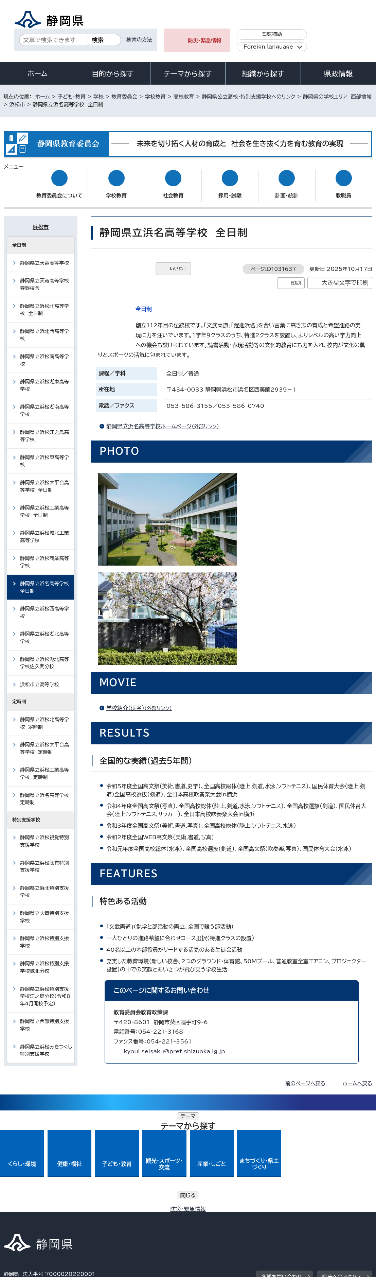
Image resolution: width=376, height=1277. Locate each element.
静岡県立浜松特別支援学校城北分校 (44, 960)
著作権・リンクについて (35, 1210)
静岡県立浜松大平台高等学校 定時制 (44, 742)
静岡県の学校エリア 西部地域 (337, 96)
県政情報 (338, 73)
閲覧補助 (272, 34)
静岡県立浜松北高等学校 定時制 (44, 716)
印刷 (296, 276)
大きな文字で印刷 (345, 276)
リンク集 (332, 1210)
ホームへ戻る (357, 1077)
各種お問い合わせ (281, 1169)
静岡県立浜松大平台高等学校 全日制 (44, 479)
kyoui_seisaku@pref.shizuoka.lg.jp (174, 1045)
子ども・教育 (71, 96)
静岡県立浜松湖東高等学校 (44, 379)
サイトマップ (23, 1218)
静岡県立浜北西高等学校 (44, 328)
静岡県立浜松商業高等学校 (44, 555)
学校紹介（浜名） (142, 701)
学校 (98, 96)
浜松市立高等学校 (39, 677)
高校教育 (184, 96)
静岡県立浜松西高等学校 (44, 606)
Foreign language (268, 46)
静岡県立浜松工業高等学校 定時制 (44, 767)
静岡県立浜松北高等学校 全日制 (44, 303)
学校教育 (155, 96)
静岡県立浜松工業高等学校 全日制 (44, 505)
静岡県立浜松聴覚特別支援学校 (44, 859)
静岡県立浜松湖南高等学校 (44, 404)
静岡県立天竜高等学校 (44, 256)
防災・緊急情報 (204, 40)
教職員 (344, 189)
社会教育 (173, 189)
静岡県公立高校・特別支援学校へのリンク (248, 96)
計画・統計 (286, 189)
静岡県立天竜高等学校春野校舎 (44, 278)
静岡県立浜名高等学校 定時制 (46, 792)
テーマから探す (188, 73)
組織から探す (263, 73)
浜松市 (17, 104)
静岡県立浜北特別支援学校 (44, 885)
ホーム (37, 73)
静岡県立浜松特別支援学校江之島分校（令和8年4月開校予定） (45, 989)
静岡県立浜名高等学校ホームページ (165, 419)
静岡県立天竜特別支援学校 (44, 910)
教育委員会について (59, 189)
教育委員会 (124, 96)
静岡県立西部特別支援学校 (44, 1018)
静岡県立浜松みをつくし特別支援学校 (46, 1044)
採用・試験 (229, 189)
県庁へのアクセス (341, 1169)
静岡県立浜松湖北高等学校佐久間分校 (44, 656)
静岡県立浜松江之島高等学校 (44, 429)
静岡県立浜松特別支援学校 (44, 935)
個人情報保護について (111, 1210)
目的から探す (113, 73)
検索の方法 (139, 39)
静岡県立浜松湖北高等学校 (44, 631)
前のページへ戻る (305, 1077)
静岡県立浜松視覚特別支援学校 (44, 834)
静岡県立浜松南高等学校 (44, 353)
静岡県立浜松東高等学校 (44, 454)
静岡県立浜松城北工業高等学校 (44, 530)
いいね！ (178, 262)
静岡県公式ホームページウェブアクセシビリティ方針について (229, 1210)
